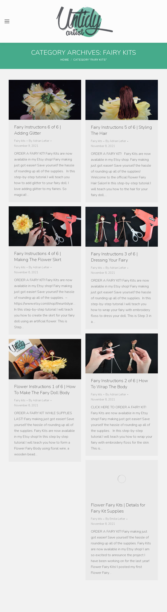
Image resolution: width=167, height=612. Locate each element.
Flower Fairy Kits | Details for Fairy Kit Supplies (118, 508)
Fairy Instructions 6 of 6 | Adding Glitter (37, 130)
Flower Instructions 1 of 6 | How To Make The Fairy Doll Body (45, 390)
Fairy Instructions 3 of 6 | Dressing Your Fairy (114, 257)
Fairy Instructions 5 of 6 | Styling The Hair (121, 130)
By (39, 141)
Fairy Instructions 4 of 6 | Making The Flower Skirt (37, 257)
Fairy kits (19, 141)
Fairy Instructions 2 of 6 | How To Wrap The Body (119, 384)
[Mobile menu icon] (7, 21)
